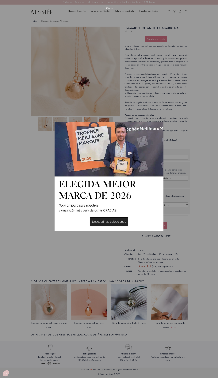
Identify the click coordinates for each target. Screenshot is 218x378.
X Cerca (109, 8)
